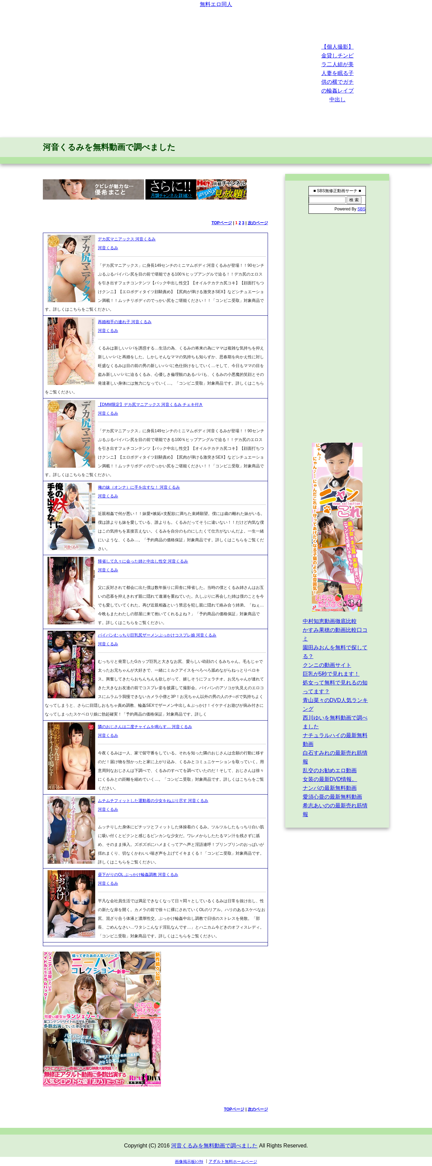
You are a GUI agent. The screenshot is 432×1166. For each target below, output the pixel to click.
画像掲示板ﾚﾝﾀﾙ (189, 1161)
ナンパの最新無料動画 (330, 788)
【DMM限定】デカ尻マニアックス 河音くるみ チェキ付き (150, 404)
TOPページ (222, 223)
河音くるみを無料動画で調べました (109, 147)
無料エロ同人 (216, 4)
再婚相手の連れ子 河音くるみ (125, 321)
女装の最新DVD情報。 (330, 779)
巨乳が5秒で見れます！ (331, 674)
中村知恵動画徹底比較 (330, 621)
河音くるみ (108, 247)
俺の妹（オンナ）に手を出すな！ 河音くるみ (139, 487)
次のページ (258, 223)
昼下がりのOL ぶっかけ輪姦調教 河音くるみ (138, 874)
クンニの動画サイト (327, 665)
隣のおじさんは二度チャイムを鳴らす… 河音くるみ (145, 726)
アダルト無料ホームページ (233, 1161)
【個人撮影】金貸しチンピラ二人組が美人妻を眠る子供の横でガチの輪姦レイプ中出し (337, 73)
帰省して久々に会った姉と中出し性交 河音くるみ (143, 561)
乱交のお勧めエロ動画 (330, 770)
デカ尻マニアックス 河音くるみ (127, 239)
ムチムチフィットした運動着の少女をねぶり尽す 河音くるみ (153, 800)
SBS (361, 209)
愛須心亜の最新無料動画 (332, 797)
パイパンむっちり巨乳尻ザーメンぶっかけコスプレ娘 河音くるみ (157, 635)
